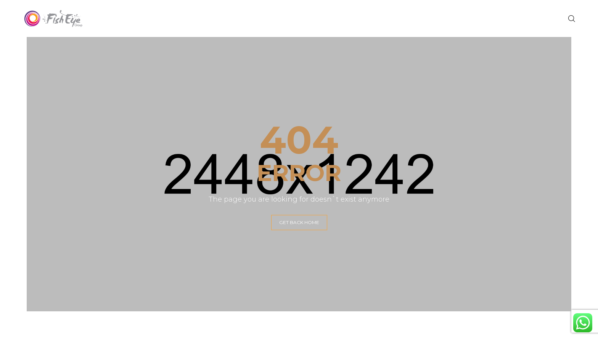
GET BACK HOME (299, 222)
